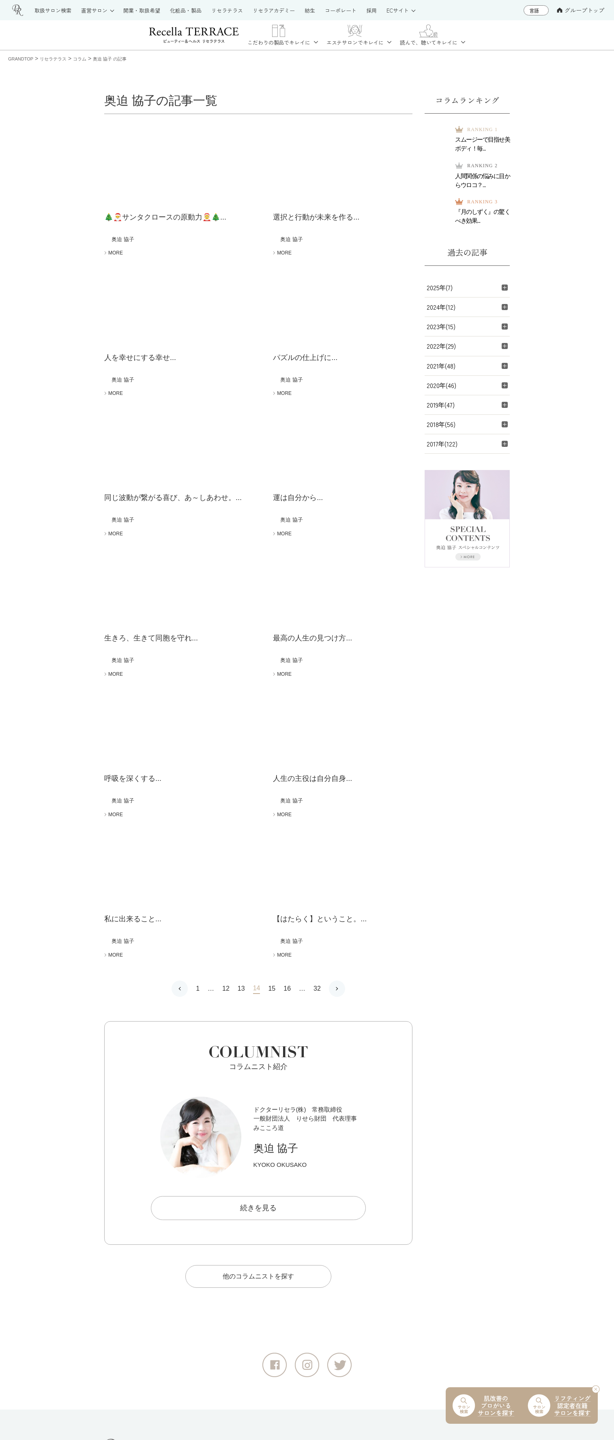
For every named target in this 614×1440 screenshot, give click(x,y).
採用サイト (416, 1295)
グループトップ (580, 10)
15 (271, 738)
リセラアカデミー (294, 1281)
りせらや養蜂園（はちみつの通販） (451, 1225)
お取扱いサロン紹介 (297, 1239)
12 (226, 738)
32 (317, 738)
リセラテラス (288, 1225)
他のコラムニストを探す (258, 1025)
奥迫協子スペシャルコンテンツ (444, 1337)
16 (287, 738)
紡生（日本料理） (425, 1239)
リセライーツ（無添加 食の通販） (448, 1211)
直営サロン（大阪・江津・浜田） (316, 1253)
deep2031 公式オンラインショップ (318, 1337)
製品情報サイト (291, 1211)
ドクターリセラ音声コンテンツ (444, 1323)
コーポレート (419, 1281)
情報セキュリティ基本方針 (264, 1405)
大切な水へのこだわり (432, 1309)
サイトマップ (124, 1405)
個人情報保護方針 (184, 1405)
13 (241, 738)
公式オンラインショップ (304, 1323)
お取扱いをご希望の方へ (304, 1267)
